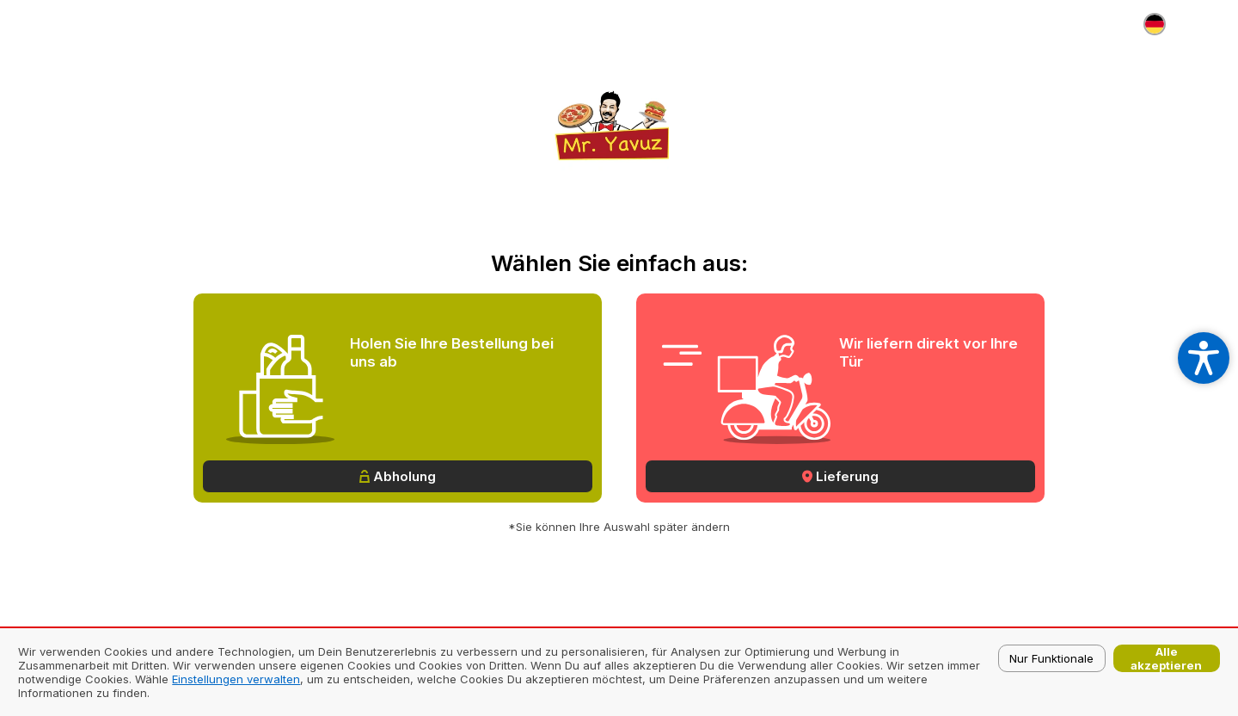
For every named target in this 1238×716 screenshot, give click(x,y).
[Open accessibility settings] (1203, 358)
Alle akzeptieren (1166, 658)
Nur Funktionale (1051, 658)
